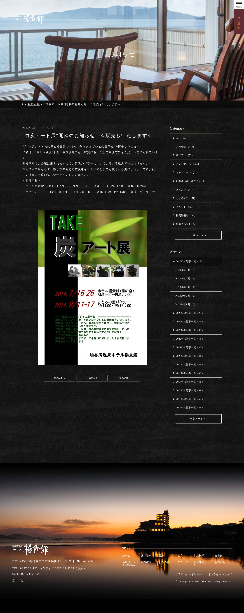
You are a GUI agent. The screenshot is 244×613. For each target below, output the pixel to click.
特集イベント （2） (185, 224)
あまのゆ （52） (183, 189)
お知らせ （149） (184, 146)
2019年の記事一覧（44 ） (188, 364)
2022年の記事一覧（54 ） (188, 339)
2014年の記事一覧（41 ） (188, 407)
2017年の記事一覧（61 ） (188, 382)
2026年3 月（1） (185, 287)
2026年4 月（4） (185, 278)
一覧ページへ (198, 235)
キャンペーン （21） (186, 172)
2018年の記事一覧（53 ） (188, 373)
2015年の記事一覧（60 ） (188, 399)
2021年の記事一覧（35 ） (188, 347)
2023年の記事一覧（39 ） (188, 330)
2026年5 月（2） (185, 270)
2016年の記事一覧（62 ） (188, 390)
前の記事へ (59, 378)
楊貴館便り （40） (185, 215)
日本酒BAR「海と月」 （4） (190, 181)
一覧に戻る (92, 378)
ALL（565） (181, 138)
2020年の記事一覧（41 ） (188, 356)
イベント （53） (183, 207)
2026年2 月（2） (185, 296)
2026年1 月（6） (185, 304)
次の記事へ (124, 378)
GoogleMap (87, 561)
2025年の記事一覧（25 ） (188, 313)
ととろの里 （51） (185, 198)
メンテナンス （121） (186, 164)
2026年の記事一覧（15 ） (188, 261)
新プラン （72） (183, 155)
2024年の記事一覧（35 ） (188, 321)
